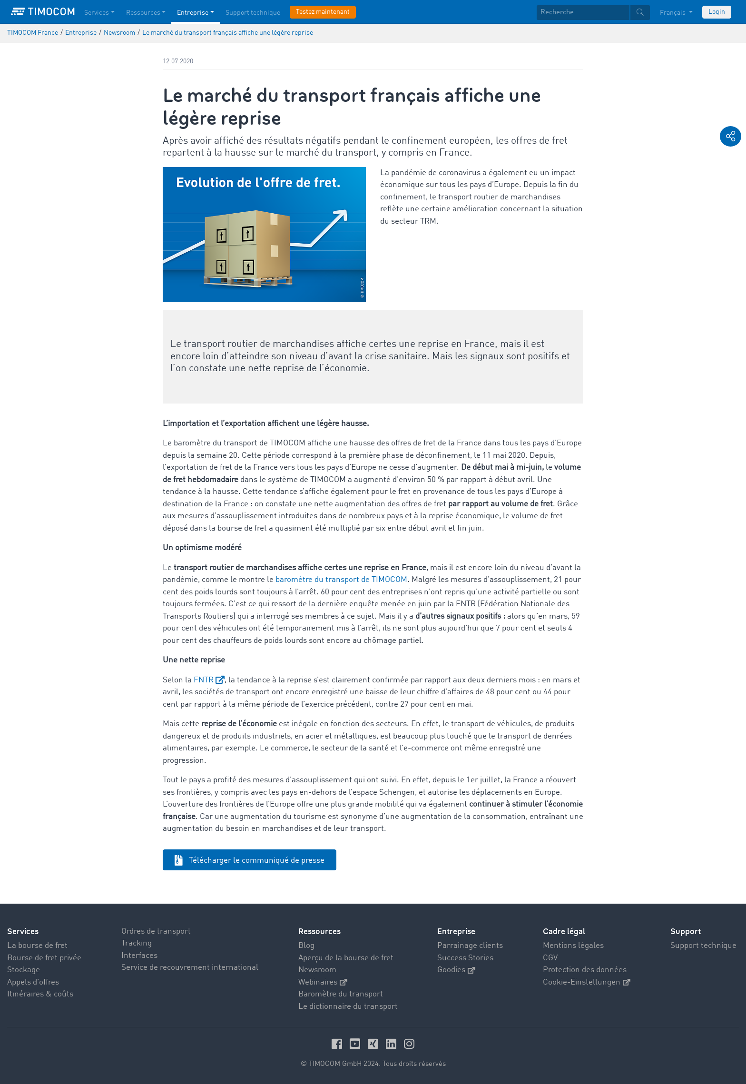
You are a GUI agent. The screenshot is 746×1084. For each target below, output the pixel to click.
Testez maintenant (323, 12)
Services (23, 931)
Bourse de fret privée (44, 958)
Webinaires (322, 982)
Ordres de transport (156, 931)
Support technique (703, 946)
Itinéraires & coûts (40, 994)
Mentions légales (573, 946)
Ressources (319, 931)
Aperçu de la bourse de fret (345, 958)
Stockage (23, 970)
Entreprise (456, 931)
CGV (550, 958)
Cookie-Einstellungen (586, 982)
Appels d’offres (33, 982)
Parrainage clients (470, 946)
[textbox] (593, 12)
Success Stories (465, 958)
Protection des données (585, 970)
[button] (730, 136)
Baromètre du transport (340, 994)
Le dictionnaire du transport (348, 1007)
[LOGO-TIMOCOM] (43, 12)
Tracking (136, 943)
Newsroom (317, 970)
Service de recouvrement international (189, 968)
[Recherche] (583, 12)
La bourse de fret (37, 946)
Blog (306, 946)
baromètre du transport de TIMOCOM (341, 580)
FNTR (204, 680)
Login (716, 12)
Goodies (456, 970)
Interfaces (139, 956)
